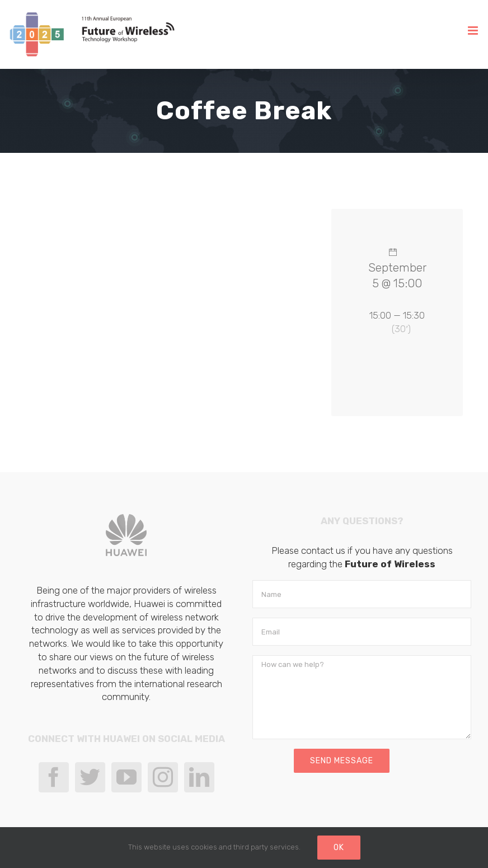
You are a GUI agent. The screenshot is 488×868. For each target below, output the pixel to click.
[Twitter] (90, 777)
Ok (339, 847)
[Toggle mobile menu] (474, 30)
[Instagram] (163, 777)
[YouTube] (126, 777)
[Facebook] (54, 777)
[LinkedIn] (199, 777)
